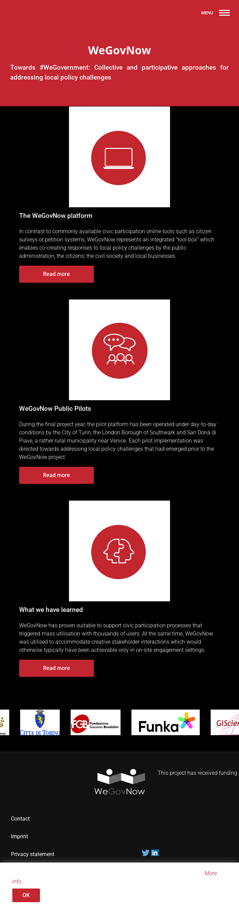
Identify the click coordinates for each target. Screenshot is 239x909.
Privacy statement (33, 854)
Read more (56, 274)
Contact (20, 818)
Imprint (19, 836)
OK (26, 895)
